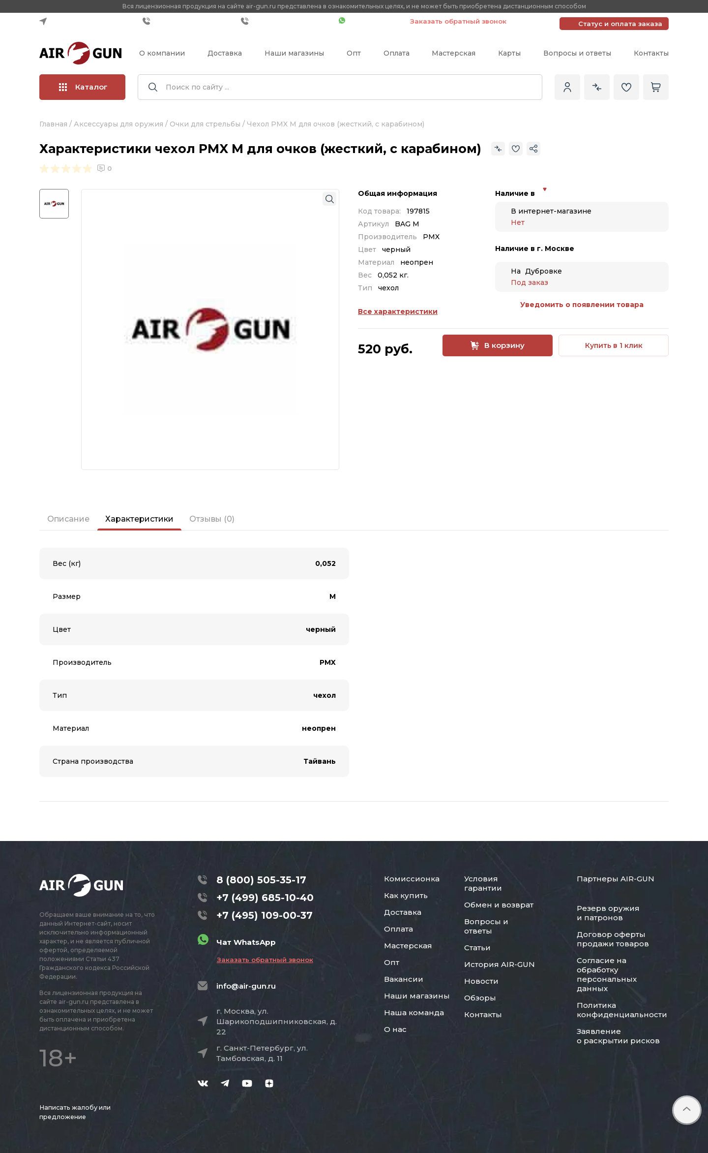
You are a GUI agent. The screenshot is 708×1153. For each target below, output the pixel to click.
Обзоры (480, 997)
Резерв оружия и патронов (608, 913)
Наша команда (414, 1012)
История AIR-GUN (499, 964)
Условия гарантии (483, 883)
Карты (509, 53)
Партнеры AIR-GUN (615, 878)
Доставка (224, 53)
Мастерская (453, 53)
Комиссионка (412, 878)
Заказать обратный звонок (458, 21)
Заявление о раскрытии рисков (618, 1036)
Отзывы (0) (212, 519)
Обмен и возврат (498, 904)
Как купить (406, 895)
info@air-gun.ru (246, 986)
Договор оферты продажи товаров (613, 939)
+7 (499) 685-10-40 (189, 21)
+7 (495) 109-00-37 (287, 21)
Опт (354, 53)
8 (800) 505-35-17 (261, 880)
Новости (481, 981)
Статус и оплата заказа (620, 24)
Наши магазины (294, 53)
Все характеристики (398, 311)
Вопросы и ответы (577, 53)
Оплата (397, 53)
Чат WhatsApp (369, 21)
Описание (68, 519)
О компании (162, 53)
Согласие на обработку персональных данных (607, 974)
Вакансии (403, 979)
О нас (395, 1029)
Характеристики (139, 519)
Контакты (651, 53)
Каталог (83, 87)
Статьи (477, 947)
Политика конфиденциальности (622, 1009)
